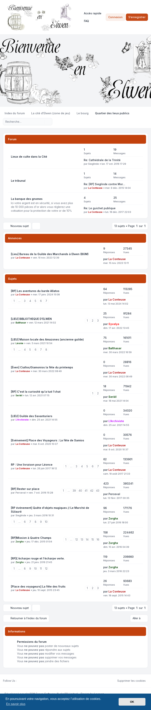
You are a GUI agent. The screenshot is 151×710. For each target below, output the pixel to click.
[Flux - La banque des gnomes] (77, 205)
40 (80, 490)
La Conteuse (95, 187)
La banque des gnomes (27, 198)
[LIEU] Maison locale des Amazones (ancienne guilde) (47, 339)
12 (76, 539)
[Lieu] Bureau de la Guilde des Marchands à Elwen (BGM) (50, 253)
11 (41, 568)
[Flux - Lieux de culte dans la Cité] (77, 156)
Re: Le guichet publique (100, 208)
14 (87, 539)
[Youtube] (25, 680)
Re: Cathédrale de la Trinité (102, 160)
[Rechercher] (41, 121)
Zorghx (113, 518)
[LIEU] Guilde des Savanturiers (31, 415)
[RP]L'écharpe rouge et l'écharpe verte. (38, 558)
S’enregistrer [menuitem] (136, 17)
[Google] (28, 680)
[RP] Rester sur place (25, 488)
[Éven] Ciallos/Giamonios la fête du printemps (42, 367)
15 (92, 539)
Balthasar (21, 322)
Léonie (19, 343)
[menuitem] (91, 13)
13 (82, 539)
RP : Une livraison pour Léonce (32, 464)
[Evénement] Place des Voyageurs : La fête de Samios (47, 440)
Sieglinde (93, 163)
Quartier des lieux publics (31, 96)
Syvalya (113, 323)
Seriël (19, 395)
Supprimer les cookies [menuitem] (129, 680)
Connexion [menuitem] (115, 17)
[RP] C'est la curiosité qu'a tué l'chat (36, 391)
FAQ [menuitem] (84, 21)
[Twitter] (22, 680)
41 (86, 490)
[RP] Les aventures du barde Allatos (35, 290)
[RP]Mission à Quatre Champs (31, 537)
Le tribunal (18, 180)
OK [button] (132, 701)
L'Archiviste (22, 419)
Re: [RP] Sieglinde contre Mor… (104, 184)
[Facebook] (19, 680)
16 (98, 539)
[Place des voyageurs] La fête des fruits (38, 586)
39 (74, 490)
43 (97, 490)
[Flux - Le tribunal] (77, 181)
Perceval (21, 492)
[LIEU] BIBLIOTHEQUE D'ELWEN (31, 318)
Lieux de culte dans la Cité (29, 156)
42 (91, 490)
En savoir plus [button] (15, 704)
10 (46, 521)
